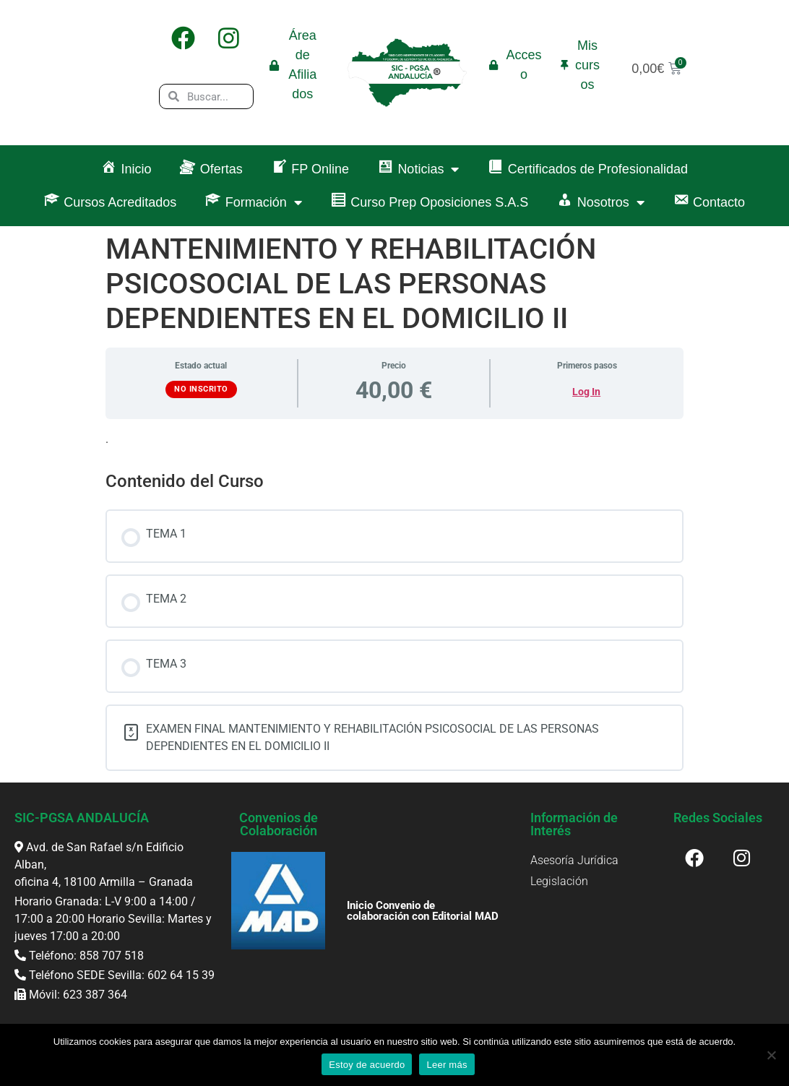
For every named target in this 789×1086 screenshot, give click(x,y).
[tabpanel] (394, 439)
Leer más (446, 1064)
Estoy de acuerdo (367, 1064)
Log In (586, 391)
